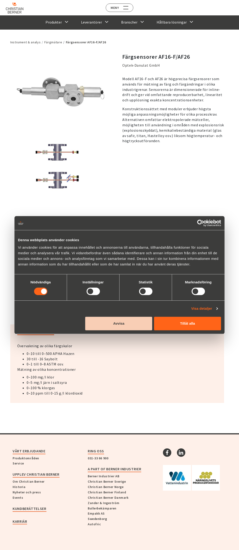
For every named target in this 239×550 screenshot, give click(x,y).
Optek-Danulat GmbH (141, 65)
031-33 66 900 (98, 458)
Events (18, 497)
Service (18, 463)
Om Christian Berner (29, 481)
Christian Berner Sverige (107, 481)
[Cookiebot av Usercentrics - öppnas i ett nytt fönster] (200, 223)
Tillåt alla (187, 323)
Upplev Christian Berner (36, 474)
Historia (19, 487)
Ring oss (96, 451)
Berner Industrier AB (103, 476)
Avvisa (118, 323)
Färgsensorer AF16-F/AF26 (86, 42)
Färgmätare (53, 42)
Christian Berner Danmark (108, 497)
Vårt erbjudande (29, 451)
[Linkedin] (181, 452)
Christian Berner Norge (105, 487)
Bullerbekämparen (102, 508)
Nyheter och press (27, 492)
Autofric (94, 524)
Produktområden (26, 458)
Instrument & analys (25, 42)
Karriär (20, 521)
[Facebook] (167, 452)
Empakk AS (96, 513)
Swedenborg (97, 519)
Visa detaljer (201, 308)
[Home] (17, 8)
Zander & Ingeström (103, 503)
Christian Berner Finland (107, 492)
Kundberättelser (29, 508)
